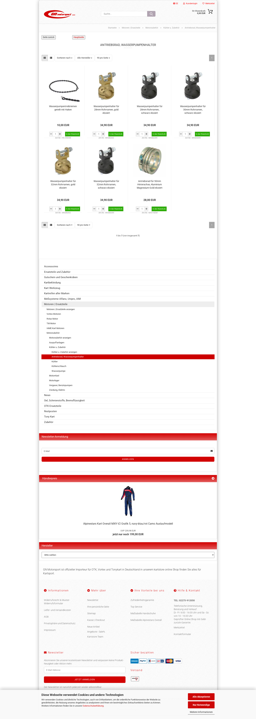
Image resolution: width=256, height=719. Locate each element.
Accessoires (51, 270)
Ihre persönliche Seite (98, 610)
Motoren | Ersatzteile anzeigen (61, 313)
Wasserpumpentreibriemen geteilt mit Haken (63, 112)
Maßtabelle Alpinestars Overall (146, 623)
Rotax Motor (52, 322)
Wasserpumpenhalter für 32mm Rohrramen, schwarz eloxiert (106, 188)
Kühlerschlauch (59, 370)
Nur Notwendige (201, 705)
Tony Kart (49, 420)
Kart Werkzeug (52, 291)
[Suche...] (151, 14)
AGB (46, 620)
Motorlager (54, 384)
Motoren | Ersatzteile (55, 308)
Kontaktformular (182, 638)
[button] (44, 62)
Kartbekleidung (52, 286)
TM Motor (51, 327)
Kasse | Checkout (96, 623)
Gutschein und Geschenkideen (61, 281)
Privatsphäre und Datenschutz (59, 627)
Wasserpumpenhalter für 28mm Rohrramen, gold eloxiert (106, 113)
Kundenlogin (190, 3)
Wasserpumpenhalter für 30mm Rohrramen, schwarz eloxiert (193, 113)
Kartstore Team (95, 640)
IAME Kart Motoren (55, 332)
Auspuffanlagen (56, 346)
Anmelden (128, 463)
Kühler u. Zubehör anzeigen (64, 356)
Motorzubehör (53, 336)
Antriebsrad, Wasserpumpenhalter (68, 360)
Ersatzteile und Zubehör (57, 275)
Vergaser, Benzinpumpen (60, 389)
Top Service (136, 610)
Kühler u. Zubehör (57, 351)
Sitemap (91, 617)
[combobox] (65, 62)
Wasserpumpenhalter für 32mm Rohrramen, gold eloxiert (63, 188)
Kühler (55, 365)
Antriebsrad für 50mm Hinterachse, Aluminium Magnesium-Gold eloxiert (149, 188)
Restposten (50, 415)
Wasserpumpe (58, 375)
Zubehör (48, 425)
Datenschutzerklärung (93, 706)
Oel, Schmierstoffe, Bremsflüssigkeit (64, 404)
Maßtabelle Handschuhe (143, 617)
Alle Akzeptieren (201, 696)
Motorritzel (54, 379)
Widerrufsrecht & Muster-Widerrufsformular (57, 605)
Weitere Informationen (201, 712)
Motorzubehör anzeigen (60, 341)
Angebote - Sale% (96, 635)
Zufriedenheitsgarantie (142, 603)
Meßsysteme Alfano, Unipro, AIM (62, 302)
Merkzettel (208, 3)
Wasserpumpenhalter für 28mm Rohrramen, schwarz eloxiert (149, 113)
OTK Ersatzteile (52, 409)
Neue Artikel (93, 630)
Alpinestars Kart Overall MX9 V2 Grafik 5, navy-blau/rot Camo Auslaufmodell (128, 527)
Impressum (50, 633)
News (47, 399)
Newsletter (92, 603)
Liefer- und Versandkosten (57, 613)
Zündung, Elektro (57, 394)
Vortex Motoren (54, 318)
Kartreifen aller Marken (56, 297)
